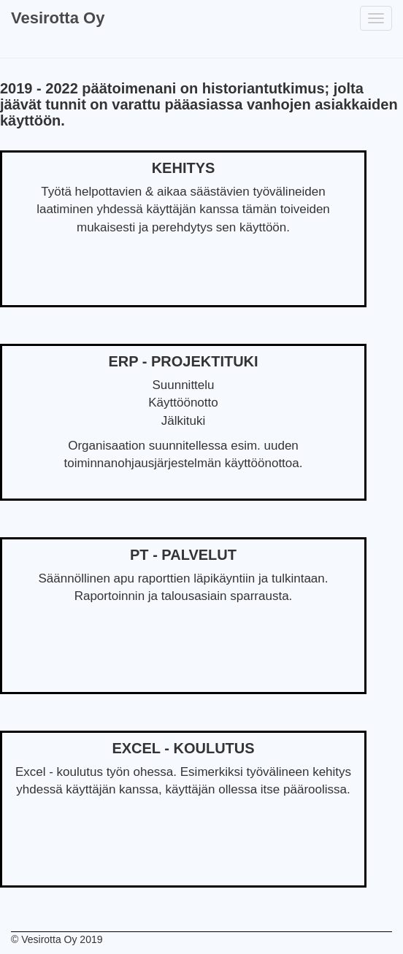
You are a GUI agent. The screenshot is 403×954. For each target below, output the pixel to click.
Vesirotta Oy (57, 18)
